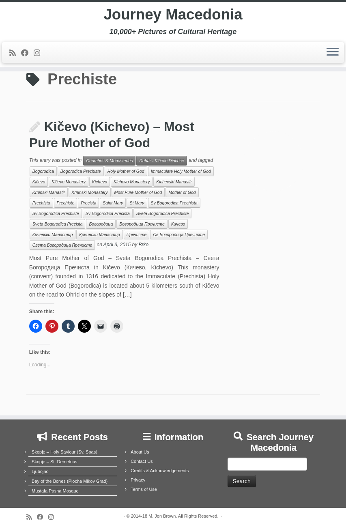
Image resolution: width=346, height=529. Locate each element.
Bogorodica (43, 171)
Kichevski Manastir (174, 181)
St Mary (136, 202)
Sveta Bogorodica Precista (57, 223)
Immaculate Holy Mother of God (181, 171)
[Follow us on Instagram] (39, 56)
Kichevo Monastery (132, 181)
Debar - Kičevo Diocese (161, 160)
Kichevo (99, 181)
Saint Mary (113, 202)
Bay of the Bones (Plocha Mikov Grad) (69, 481)
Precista (88, 202)
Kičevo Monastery (68, 181)
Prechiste (66, 202)
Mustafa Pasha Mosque (55, 490)
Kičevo (38, 181)
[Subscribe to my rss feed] (15, 56)
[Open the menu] (333, 55)
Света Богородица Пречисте (62, 245)
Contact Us (142, 461)
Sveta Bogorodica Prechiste (162, 213)
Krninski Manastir (48, 192)
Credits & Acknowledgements (160, 470)
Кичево (178, 223)
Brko (144, 245)
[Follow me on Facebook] (27, 56)
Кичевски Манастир (52, 234)
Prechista (41, 202)
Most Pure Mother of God (138, 192)
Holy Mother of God (125, 171)
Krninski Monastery (89, 192)
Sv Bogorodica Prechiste (55, 213)
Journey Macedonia (173, 16)
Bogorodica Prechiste (80, 171)
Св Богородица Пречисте (179, 234)
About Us (140, 451)
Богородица (101, 223)
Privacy (138, 479)
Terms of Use (144, 489)
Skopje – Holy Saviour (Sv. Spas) (64, 451)
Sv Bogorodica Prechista (174, 202)
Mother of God (182, 192)
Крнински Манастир (99, 234)
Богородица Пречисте (142, 223)
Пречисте (137, 234)
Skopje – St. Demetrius (54, 461)
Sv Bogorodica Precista (108, 213)
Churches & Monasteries (109, 160)
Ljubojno (40, 471)
